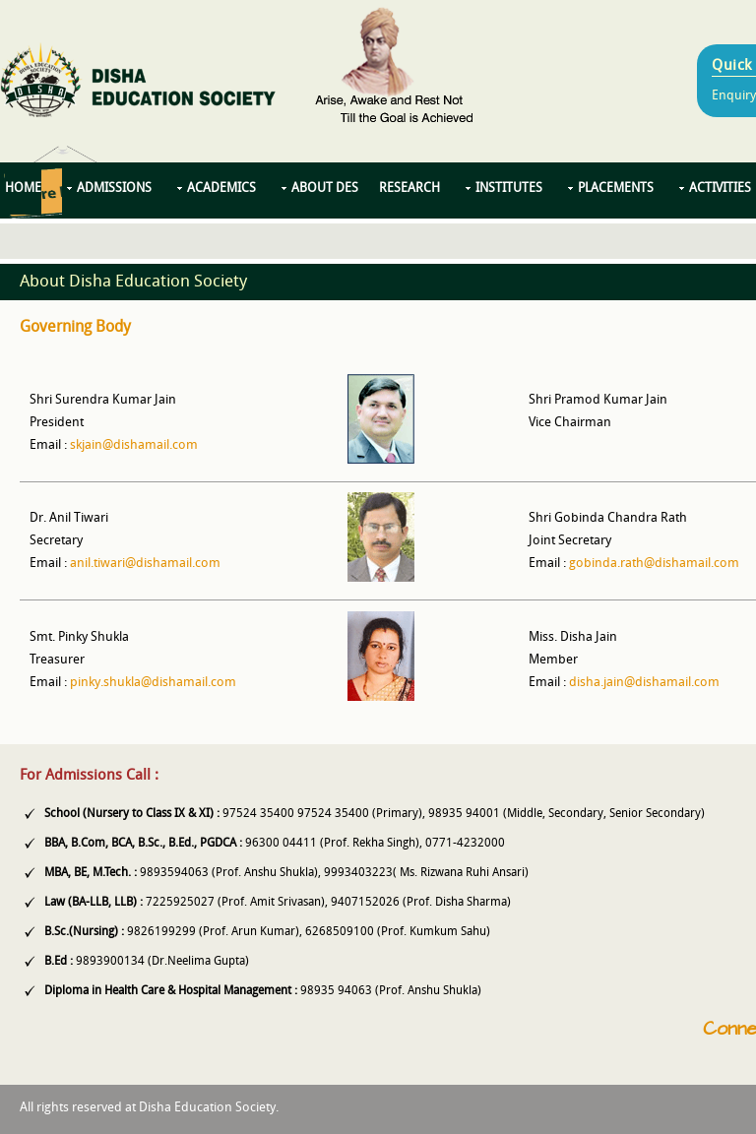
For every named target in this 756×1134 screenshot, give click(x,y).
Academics (221, 188)
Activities (720, 188)
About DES (324, 188)
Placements (616, 188)
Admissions (114, 188)
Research (409, 188)
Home (23, 188)
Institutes (508, 188)
